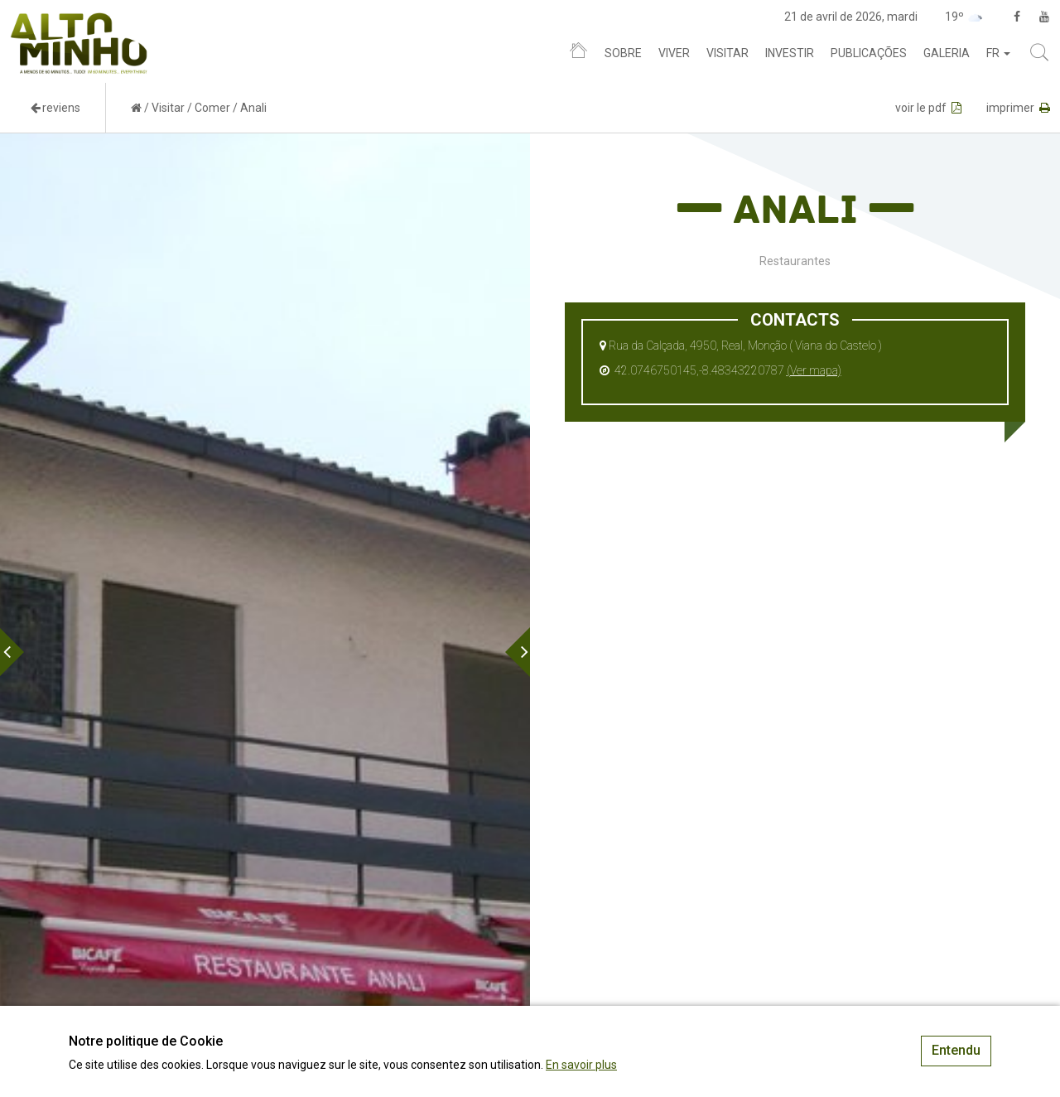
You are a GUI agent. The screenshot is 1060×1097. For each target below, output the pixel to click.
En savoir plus (581, 1064)
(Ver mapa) (814, 370)
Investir (789, 53)
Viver (674, 53)
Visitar (727, 53)
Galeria (946, 53)
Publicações (869, 53)
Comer (212, 107)
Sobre (623, 53)
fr (998, 53)
